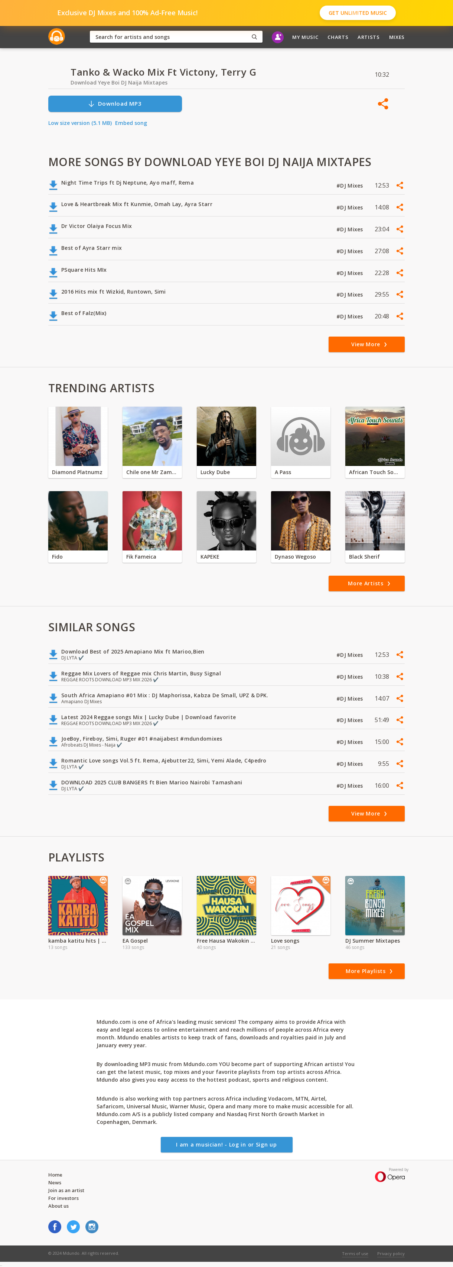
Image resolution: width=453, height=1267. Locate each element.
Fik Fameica (141, 556)
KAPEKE (210, 556)
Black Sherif (364, 556)
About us (58, 1206)
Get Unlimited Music (358, 12)
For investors (63, 1198)
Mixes (397, 37)
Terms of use (355, 1253)
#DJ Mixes (350, 185)
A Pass (283, 472)
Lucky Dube (215, 472)
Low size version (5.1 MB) (80, 122)
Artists (369, 37)
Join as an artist (66, 1190)
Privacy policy (391, 1253)
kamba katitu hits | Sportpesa (78, 940)
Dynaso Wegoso (295, 556)
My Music (305, 37)
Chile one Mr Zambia (152, 472)
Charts (337, 37)
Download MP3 (115, 103)
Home (55, 1174)
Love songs (285, 940)
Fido (57, 556)
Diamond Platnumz (77, 472)
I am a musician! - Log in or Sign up (226, 1144)
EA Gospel (135, 940)
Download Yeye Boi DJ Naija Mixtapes (119, 82)
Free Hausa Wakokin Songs (226, 940)
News (54, 1182)
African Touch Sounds (375, 472)
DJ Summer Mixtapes (372, 940)
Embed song (131, 122)
